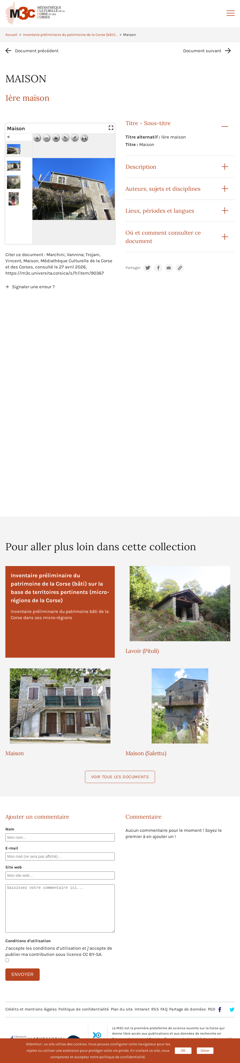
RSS (154, 1009)
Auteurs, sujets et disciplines (163, 188)
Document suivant (202, 50)
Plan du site (122, 1009)
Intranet (142, 1009)
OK (183, 1050)
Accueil (11, 34)
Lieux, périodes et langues (159, 210)
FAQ (163, 1009)
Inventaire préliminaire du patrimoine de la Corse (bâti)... (70, 34)
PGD (211, 1009)
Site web (13, 867)
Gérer (205, 1050)
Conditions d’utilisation (28, 940)
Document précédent (36, 50)
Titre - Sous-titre (148, 123)
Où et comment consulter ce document (163, 237)
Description (140, 166)
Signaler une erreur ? (33, 286)
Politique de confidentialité (83, 1009)
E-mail (11, 848)
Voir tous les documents (120, 776)
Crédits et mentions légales (31, 1009)
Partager (133, 268)
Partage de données (187, 1009)
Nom (9, 829)
